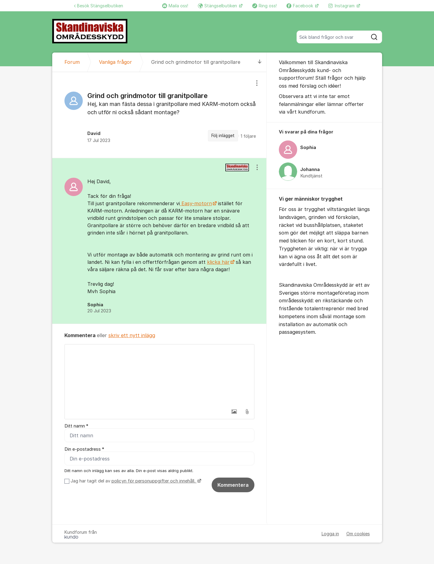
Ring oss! (264, 5)
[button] (234, 412)
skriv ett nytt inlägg (131, 335)
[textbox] (159, 375)
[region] (159, 115)
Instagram (342, 5)
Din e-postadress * (84, 449)
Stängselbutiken (218, 5)
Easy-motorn (196, 203)
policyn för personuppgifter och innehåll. (154, 481)
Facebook (300, 5)
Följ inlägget (223, 135)
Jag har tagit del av (135, 481)
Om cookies (358, 533)
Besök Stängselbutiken (98, 5)
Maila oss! (175, 5)
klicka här (218, 262)
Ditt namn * (76, 426)
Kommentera (233, 485)
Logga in (330, 533)
